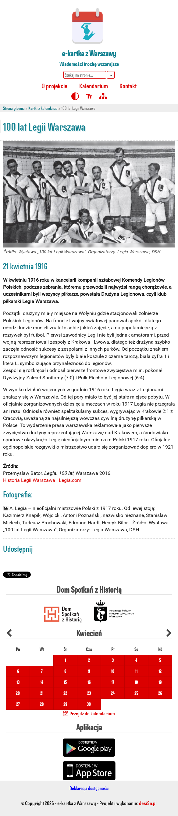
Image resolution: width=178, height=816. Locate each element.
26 (160, 693)
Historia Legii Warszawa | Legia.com (42, 480)
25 (136, 693)
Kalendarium (93, 85)
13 (18, 682)
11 (136, 671)
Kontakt (128, 85)
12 (160, 671)
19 (160, 682)
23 (89, 693)
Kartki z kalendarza (43, 108)
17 (112, 682)
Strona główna (14, 108)
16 (89, 682)
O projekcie (54, 85)
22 (65, 693)
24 (113, 693)
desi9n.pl (148, 803)
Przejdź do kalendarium (89, 713)
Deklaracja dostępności (89, 788)
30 (89, 704)
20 (18, 693)
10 (112, 671)
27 (18, 704)
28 (42, 704)
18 (136, 682)
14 (41, 682)
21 (41, 693)
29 (65, 704)
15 (65, 682)
